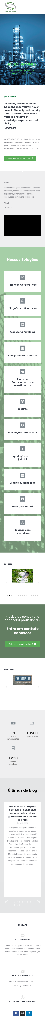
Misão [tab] (6, 183)
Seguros (23, 409)
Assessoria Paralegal (22, 332)
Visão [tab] (6, 203)
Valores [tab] (8, 207)
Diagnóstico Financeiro (23, 308)
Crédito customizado (22, 482)
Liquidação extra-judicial (23, 457)
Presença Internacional (22, 432)
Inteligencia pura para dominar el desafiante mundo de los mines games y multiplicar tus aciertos (22, 813)
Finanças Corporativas (23, 284)
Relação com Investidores (23, 531)
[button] (20, 158)
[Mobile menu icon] (39, 7)
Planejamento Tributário (22, 355)
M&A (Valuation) (22, 506)
